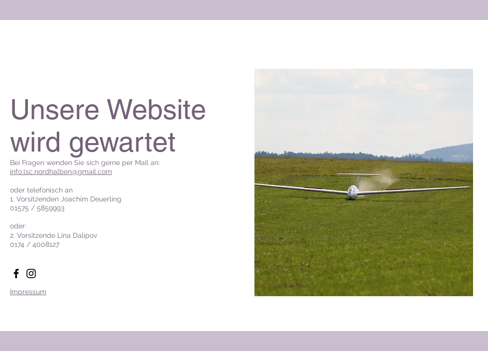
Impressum (28, 292)
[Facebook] (16, 273)
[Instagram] (31, 273)
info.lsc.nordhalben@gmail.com (61, 172)
